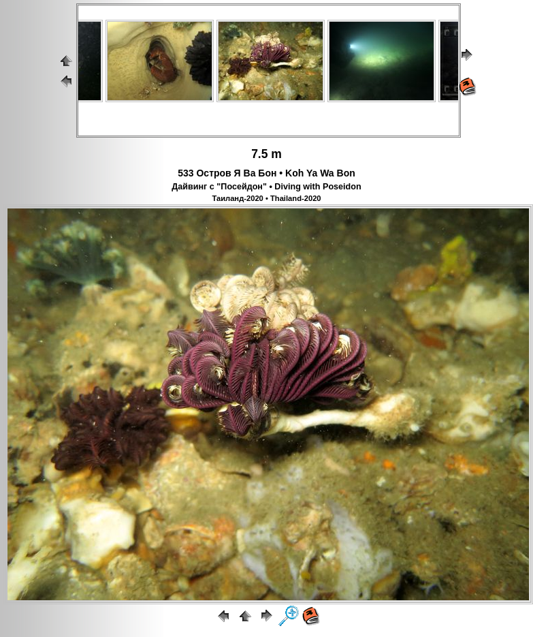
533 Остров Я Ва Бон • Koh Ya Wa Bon (266, 173)
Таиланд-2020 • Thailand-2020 (266, 198)
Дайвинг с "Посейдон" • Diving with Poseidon (266, 186)
